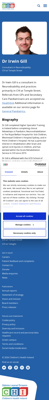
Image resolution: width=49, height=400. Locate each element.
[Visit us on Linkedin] (16, 368)
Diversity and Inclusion (13, 328)
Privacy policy (8, 324)
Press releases (9, 307)
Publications (7, 286)
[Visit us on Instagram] (22, 368)
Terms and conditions (13, 344)
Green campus (9, 339)
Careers (6, 257)
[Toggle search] (39, 6)
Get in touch (7, 253)
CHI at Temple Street (12, 239)
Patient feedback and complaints (18, 261)
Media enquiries (10, 273)
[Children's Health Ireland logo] (8, 5)
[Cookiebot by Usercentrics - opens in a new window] (35, 164)
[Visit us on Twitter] (4, 368)
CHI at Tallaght (9, 244)
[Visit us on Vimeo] (28, 368)
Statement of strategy (12, 294)
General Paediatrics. (14, 111)
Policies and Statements (12, 316)
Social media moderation (14, 348)
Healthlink (8, 103)
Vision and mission (11, 299)
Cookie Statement (20, 204)
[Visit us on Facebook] (10, 368)
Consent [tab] (9, 172)
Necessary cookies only (24, 233)
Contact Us (7, 265)
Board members (10, 303)
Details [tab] (24, 172)
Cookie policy (8, 320)
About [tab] (40, 172)
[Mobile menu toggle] (45, 5)
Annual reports (9, 290)
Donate (5, 269)
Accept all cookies (24, 216)
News (4, 277)
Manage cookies (24, 224)
